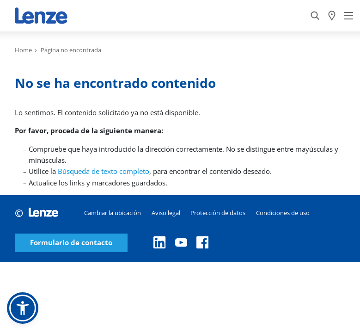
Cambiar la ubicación (112, 213)
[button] (22, 308)
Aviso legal (166, 213)
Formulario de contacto (71, 242)
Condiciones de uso (283, 213)
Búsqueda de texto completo (103, 171)
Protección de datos (217, 213)
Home (23, 50)
